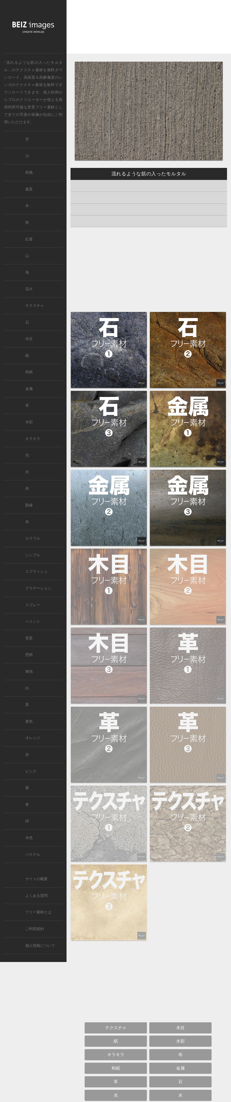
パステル (32, 855)
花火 (29, 289)
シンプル (32, 555)
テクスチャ (34, 306)
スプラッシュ (36, 572)
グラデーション (38, 588)
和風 (29, 173)
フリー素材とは (38, 912)
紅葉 (29, 239)
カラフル (32, 538)
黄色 (29, 721)
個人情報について (40, 946)
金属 (29, 389)
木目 (29, 339)
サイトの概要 (36, 879)
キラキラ (32, 439)
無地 (29, 671)
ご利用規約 (34, 929)
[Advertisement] (149, 31)
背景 (29, 638)
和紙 (29, 372)
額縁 (29, 505)
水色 (29, 838)
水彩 (29, 422)
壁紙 (29, 655)
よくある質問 (36, 896)
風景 (29, 189)
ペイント (32, 622)
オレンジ (32, 738)
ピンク (30, 771)
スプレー (32, 605)
